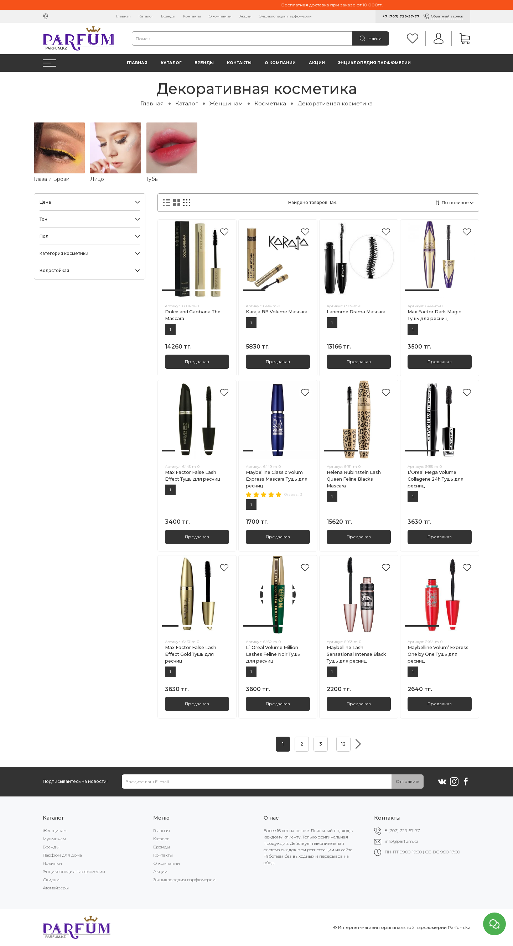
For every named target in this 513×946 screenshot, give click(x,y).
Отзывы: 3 (293, 494)
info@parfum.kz (402, 841)
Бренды (168, 16)
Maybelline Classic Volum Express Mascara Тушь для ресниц (276, 479)
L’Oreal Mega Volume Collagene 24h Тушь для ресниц (435, 479)
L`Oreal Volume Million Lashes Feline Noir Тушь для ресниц (273, 654)
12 (343, 744)
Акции (245, 16)
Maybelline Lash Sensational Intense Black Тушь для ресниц (356, 654)
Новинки (52, 863)
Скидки (51, 879)
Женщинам (226, 103)
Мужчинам (54, 838)
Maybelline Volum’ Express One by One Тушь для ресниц (438, 654)
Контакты (192, 16)
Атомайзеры (56, 887)
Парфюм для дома (62, 855)
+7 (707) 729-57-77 (401, 16)
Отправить (407, 781)
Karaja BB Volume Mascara (276, 311)
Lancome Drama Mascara (356, 311)
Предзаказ (197, 361)
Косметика (270, 103)
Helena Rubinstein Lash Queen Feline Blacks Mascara (354, 479)
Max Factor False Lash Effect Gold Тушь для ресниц (190, 654)
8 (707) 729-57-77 (402, 830)
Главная (123, 16)
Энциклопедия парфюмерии (285, 16)
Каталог (146, 16)
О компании (220, 16)
